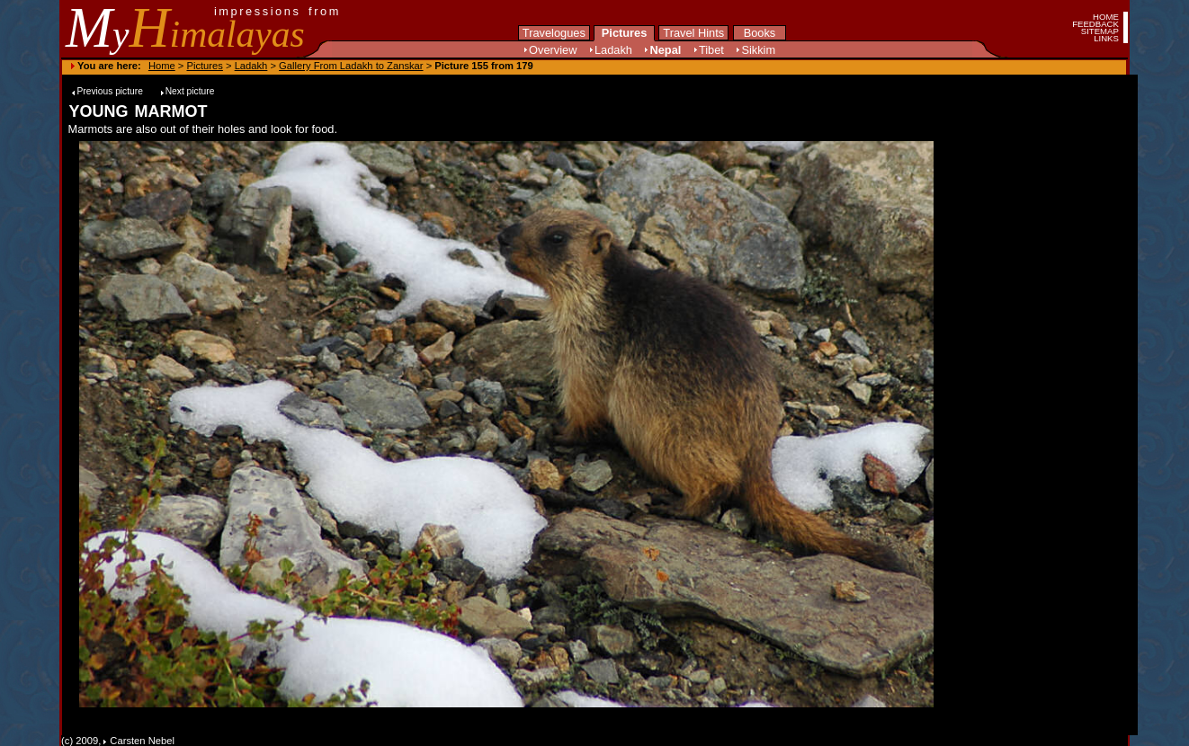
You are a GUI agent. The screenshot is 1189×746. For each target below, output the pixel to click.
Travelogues (554, 33)
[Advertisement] (1002, 424)
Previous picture (110, 91)
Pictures (624, 33)
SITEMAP (1100, 31)
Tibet (711, 50)
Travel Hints (693, 33)
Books (760, 33)
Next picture (190, 91)
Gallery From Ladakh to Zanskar (351, 65)
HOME (1106, 17)
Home (161, 65)
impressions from (277, 11)
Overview (553, 50)
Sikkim (758, 50)
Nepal (665, 50)
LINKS (1106, 38)
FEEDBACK (1095, 24)
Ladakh (613, 50)
